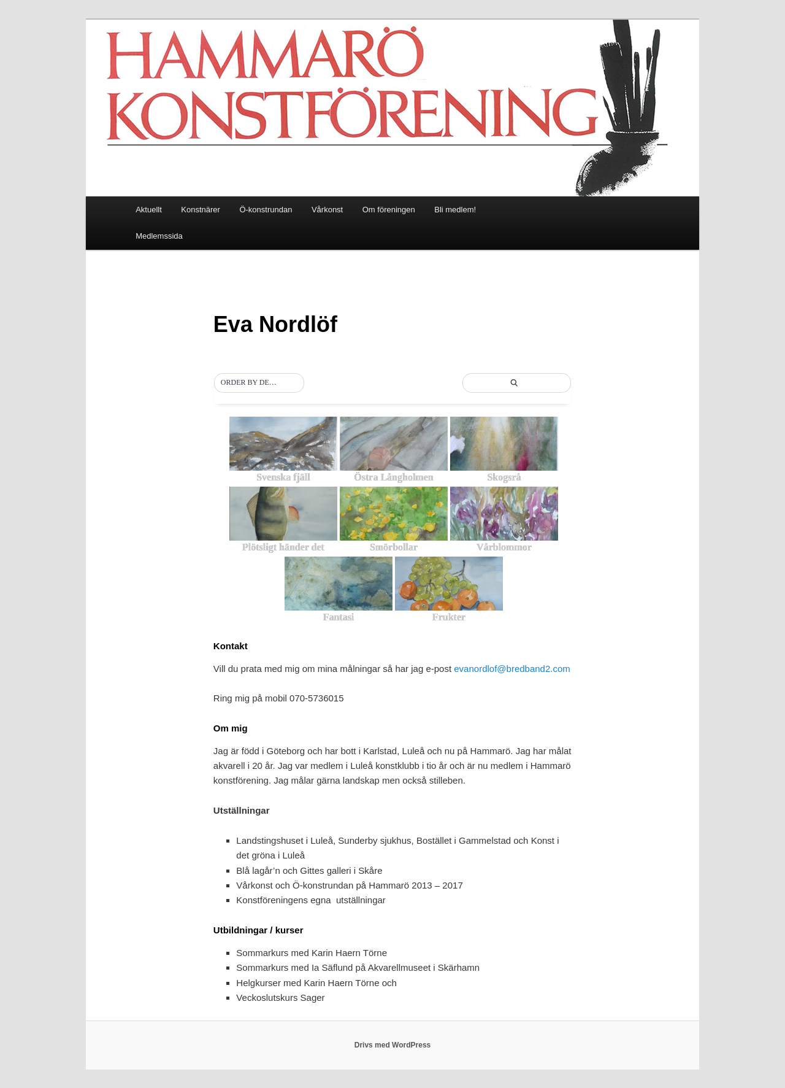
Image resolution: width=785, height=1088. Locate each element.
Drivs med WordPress (392, 1045)
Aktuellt (149, 209)
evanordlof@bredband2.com (512, 668)
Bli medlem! (455, 209)
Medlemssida (159, 236)
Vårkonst (327, 209)
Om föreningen (388, 209)
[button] (259, 383)
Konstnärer (200, 209)
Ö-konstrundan (265, 209)
